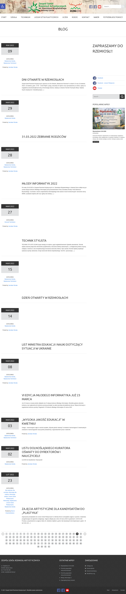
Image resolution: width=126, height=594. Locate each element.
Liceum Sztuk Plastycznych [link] (46, 17)
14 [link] (10, 316)
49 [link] (20, 540)
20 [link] (73, 534)
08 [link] (10, 367)
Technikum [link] (25, 17)
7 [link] (27, 534)
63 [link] (70, 540)
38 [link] (59, 537)
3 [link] (13, 534)
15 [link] (10, 269)
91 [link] (45, 546)
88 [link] (80, 543)
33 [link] (42, 537)
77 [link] (42, 543)
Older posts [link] (81, 533)
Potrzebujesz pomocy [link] (113, 17)
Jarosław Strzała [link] (12, 67)
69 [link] (13, 543)
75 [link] (35, 543)
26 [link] (17, 537)
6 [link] (24, 534)
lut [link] (8, 475)
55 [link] (42, 540)
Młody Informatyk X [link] (66, 577)
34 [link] (45, 537)
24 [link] (10, 537)
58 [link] (52, 540)
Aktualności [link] (115, 590)
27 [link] (10, 212)
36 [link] (52, 537)
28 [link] (10, 155)
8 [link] (31, 534)
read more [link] (95, 141)
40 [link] (66, 537)
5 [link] (20, 534)
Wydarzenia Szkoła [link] (10, 61)
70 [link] (17, 543)
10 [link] (38, 534)
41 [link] (70, 537)
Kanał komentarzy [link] (92, 571)
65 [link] (77, 540)
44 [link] (80, 537)
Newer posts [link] (6, 533)
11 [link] (42, 534)
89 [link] (38, 546)
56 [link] (45, 540)
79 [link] (49, 543)
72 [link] (24, 543)
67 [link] (6, 543)
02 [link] (10, 454)
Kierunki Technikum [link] (10, 222)
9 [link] (34, 534)
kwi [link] (8, 45)
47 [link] (13, 540)
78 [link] (45, 543)
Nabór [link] (96, 17)
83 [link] (63, 543)
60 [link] (59, 540)
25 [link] (13, 537)
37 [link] (56, 537)
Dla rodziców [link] (8, 490)
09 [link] (10, 51)
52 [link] (31, 540)
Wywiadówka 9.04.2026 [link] (67, 566)
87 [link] (77, 543)
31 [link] (35, 537)
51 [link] (27, 540)
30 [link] (31, 537)
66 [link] (80, 540)
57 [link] (49, 540)
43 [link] (77, 537)
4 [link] (17, 534)
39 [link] (63, 537)
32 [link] (38, 537)
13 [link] (49, 534)
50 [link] (24, 540)
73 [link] (27, 543)
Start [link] (3, 17)
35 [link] (49, 537)
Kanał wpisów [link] (90, 568)
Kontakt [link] (86, 17)
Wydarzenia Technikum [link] (10, 63)
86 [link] (73, 543)
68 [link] (10, 543)
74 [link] (31, 543)
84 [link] (66, 543)
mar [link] (8, 102)
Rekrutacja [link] (6, 500)
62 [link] (66, 540)
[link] (2, 6)
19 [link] (70, 534)
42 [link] (73, 537)
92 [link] (49, 546)
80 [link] (52, 543)
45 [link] (6, 540)
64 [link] (73, 540)
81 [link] (56, 543)
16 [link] (59, 534)
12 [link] (45, 534)
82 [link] (59, 543)
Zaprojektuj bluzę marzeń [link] (68, 580)
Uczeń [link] (65, 17)
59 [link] (56, 540)
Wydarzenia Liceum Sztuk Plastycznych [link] (11, 502)
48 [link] (17, 540)
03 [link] (10, 426)
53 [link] (35, 540)
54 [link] (38, 540)
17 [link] (63, 534)
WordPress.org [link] (91, 573)
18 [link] (66, 534)
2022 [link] (12, 45)
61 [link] (63, 540)
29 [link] (10, 108)
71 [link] (20, 543)
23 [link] (10, 480)
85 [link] (70, 543)
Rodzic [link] (75, 17)
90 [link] (42, 546)
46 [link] (10, 540)
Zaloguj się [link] (90, 566)
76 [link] (38, 543)
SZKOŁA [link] (14, 17)
